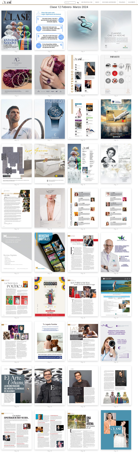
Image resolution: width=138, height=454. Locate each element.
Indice (97, 2)
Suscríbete (131, 2)
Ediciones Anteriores (109, 2)
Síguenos (122, 2)
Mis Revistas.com (86, 2)
